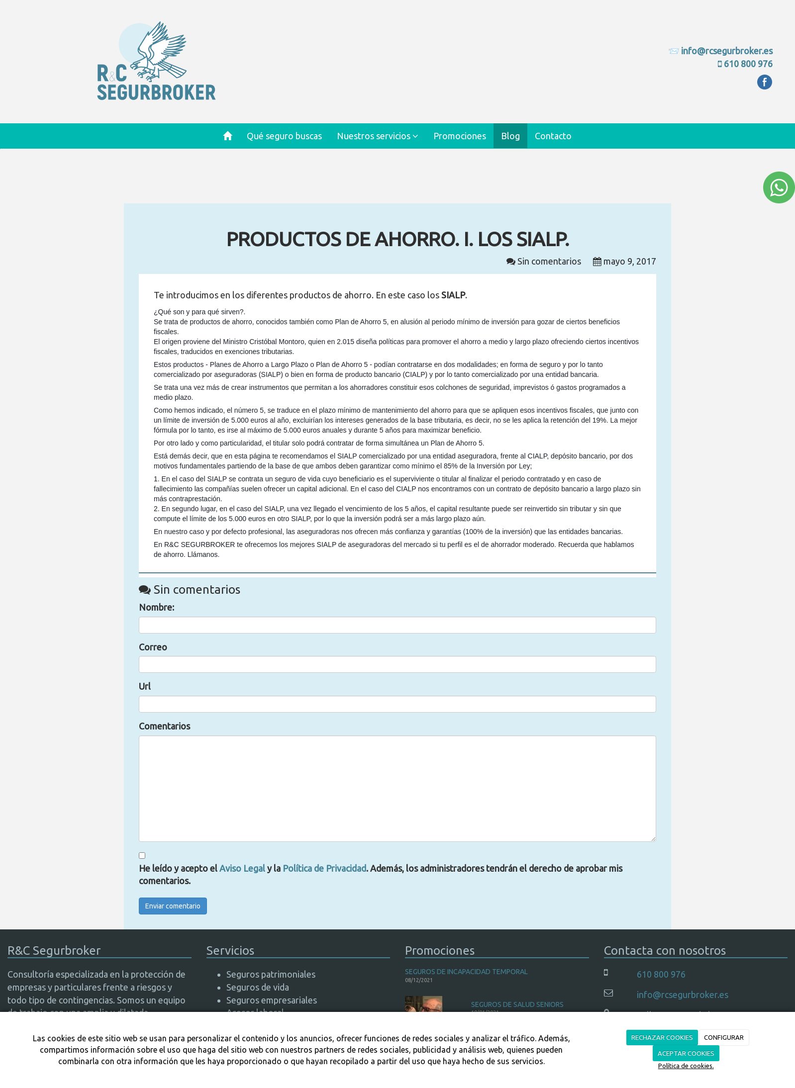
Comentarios (164, 726)
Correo (153, 647)
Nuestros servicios (377, 136)
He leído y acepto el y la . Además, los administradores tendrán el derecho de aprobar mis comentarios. (380, 874)
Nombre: (156, 607)
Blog (510, 136)
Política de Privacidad (324, 868)
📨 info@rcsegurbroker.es (720, 51)
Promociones (459, 136)
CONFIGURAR (724, 1037)
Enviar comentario (172, 906)
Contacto (553, 136)
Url (145, 686)
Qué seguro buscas (284, 136)
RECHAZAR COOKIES (662, 1037)
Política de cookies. (686, 1065)
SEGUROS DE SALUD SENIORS (517, 1004)
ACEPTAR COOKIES (686, 1053)
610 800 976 (748, 64)
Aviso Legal (242, 868)
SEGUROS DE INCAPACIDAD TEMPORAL (466, 972)
